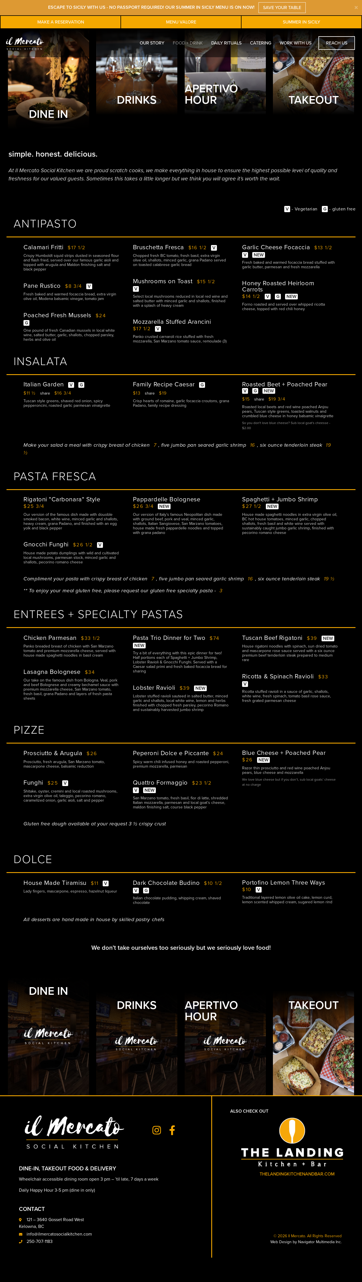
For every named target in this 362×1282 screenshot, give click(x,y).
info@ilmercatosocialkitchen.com (59, 1258)
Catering (260, 43)
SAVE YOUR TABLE (282, 7)
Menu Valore (181, 22)
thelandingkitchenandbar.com (297, 1198)
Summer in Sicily (301, 22)
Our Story (152, 43)
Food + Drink (188, 43)
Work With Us (295, 43)
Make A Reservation (60, 22)
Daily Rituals (226, 43)
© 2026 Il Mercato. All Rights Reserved (307, 1260)
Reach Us (336, 43)
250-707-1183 (40, 1266)
